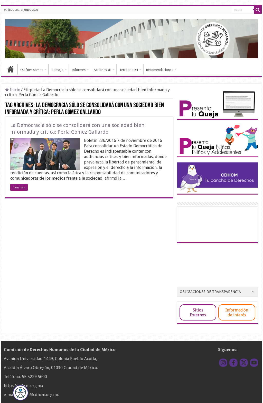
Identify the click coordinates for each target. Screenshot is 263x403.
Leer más (19, 187)
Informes (79, 70)
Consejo (57, 70)
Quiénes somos (31, 70)
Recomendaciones (159, 70)
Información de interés (237, 312)
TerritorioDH (128, 70)
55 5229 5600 (34, 376)
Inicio (10, 69)
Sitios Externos (198, 312)
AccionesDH (102, 70)
